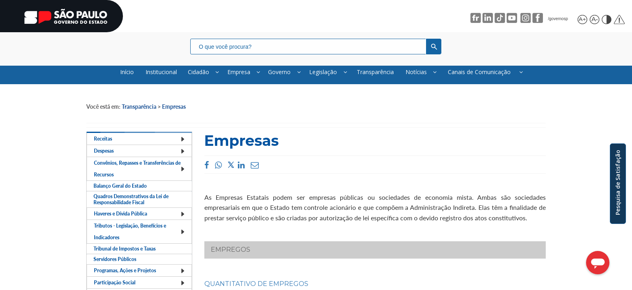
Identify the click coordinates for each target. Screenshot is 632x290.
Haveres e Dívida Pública (139, 258)
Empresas (174, 111)
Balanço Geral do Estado (124, 212)
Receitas (139, 147)
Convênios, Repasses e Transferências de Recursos (139, 190)
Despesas (139, 167)
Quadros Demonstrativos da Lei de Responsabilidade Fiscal (137, 235)
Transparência (139, 111)
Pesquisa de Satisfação (618, 182)
